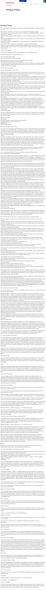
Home (22, 4)
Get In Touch (36, 4)
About (26, 4)
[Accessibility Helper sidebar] (44, 1)
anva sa (10, 2)
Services (31, 4)
